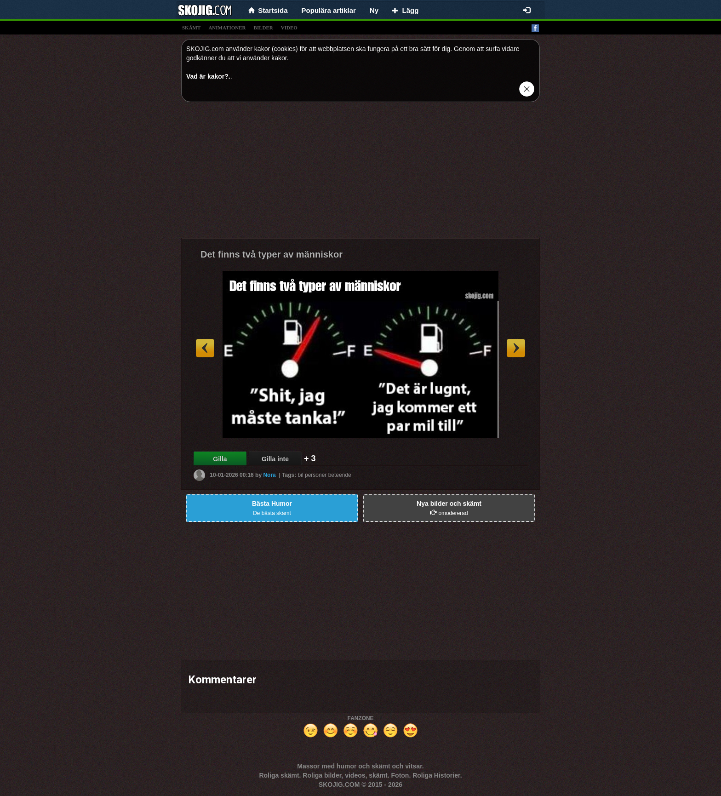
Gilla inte (275, 459)
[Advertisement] (360, 173)
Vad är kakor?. (208, 76)
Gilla (220, 459)
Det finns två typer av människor (271, 254)
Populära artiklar (329, 10)
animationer (227, 27)
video (289, 27)
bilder (263, 27)
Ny (374, 10)
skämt (191, 27)
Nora (269, 475)
